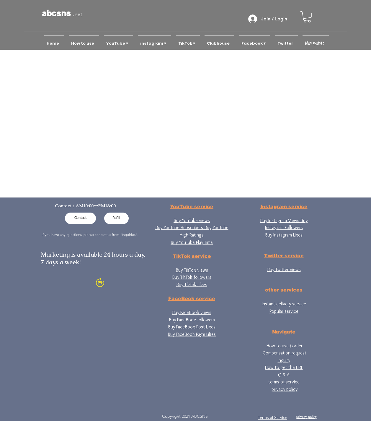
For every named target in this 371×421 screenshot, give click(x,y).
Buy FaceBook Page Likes (192, 334)
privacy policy (285, 389)
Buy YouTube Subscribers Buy (183, 227)
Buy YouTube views (192, 220)
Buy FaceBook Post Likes (191, 327)
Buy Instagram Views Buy (284, 220)
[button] (307, 16)
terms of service (284, 382)
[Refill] (116, 218)
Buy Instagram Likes (284, 235)
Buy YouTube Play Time (192, 242)
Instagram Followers (284, 227)
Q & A (284, 375)
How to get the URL (284, 367)
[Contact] (80, 218)
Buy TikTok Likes (191, 284)
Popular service (283, 311)
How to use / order (285, 346)
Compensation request (284, 353)
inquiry (284, 360)
